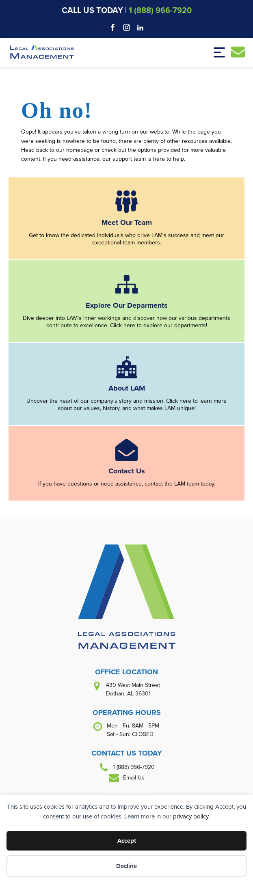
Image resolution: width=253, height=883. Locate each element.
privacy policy (191, 816)
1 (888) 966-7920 (160, 10)
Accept (126, 840)
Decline (126, 865)
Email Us (134, 777)
